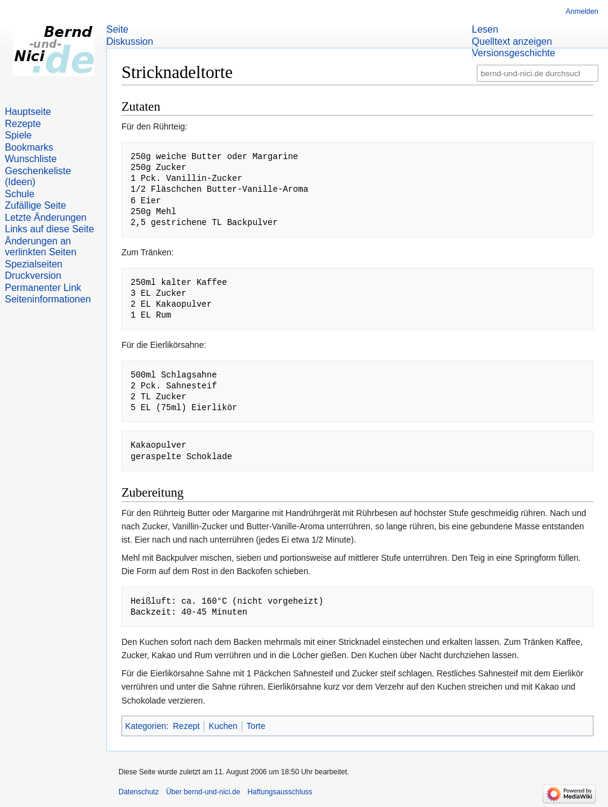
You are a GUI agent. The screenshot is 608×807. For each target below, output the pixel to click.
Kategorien (145, 726)
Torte (256, 726)
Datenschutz (138, 792)
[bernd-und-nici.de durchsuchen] (537, 73)
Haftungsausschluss (279, 792)
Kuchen (223, 726)
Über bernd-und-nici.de (203, 792)
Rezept (186, 726)
